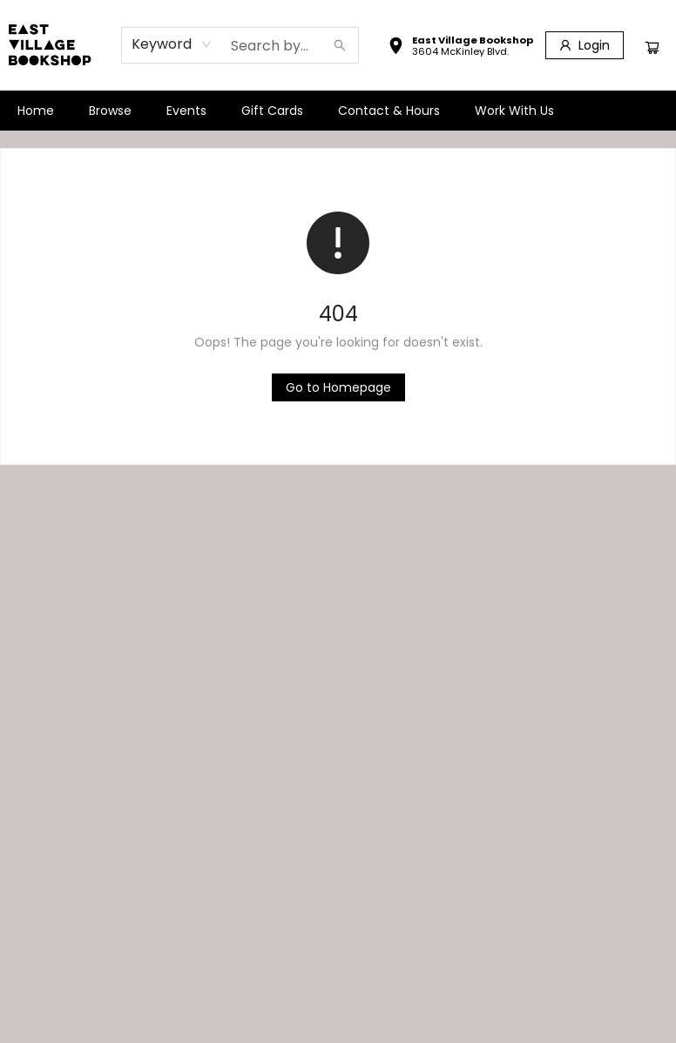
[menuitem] (35, 111)
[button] (460, 48)
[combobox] (172, 44)
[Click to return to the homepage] (338, 387)
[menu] (338, 111)
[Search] (339, 45)
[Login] (584, 45)
